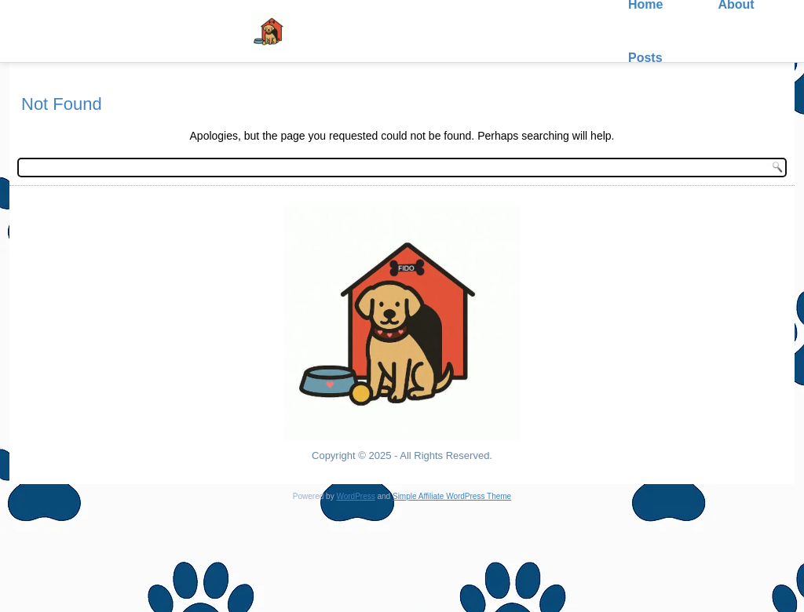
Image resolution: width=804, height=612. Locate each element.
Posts (645, 57)
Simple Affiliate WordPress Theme (452, 496)
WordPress (355, 496)
